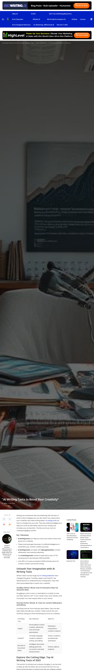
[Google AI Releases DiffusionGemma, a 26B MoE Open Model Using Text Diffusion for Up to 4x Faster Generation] (7, 539)
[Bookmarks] (91, 19)
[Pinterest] (7, 506)
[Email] (9, 506)
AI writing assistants (47, 576)
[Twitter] (5, 506)
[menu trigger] (4, 19)
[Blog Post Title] (72, 554)
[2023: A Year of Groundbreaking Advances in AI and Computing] (72, 527)
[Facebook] (3, 506)
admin (5, 503)
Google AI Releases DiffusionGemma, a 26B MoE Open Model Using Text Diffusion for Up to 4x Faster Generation (7, 551)
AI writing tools (51, 520)
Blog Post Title (71, 561)
